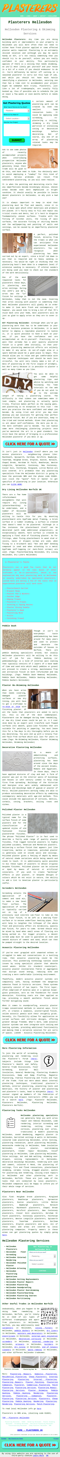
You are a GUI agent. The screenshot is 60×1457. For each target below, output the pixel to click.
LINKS (28, 16)
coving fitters (43, 1328)
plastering (20, 180)
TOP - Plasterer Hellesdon (15, 1418)
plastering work (40, 104)
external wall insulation (45, 1336)
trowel (41, 240)
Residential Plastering (14, 1377)
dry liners (52, 1331)
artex (5, 288)
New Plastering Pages (16, 1438)
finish (5, 296)
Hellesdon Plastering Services (25, 1240)
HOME (22, 16)
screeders (7, 1342)
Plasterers (44, 1399)
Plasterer (19, 1385)
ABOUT (35, 16)
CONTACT (43, 16)
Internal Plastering (45, 1379)
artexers (20, 1344)
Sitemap (3, 1438)
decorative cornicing (30, 1339)
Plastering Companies (28, 1396)
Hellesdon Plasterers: (14, 39)
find (11, 1197)
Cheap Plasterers (38, 1377)
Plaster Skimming (37, 1390)
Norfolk (19, 1178)
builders (48, 1344)
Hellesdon (28, 452)
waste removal (35, 1350)
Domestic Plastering (46, 1374)
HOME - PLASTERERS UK (30, 1430)
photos (23, 150)
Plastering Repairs (20, 1374)
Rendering (38, 1393)
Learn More (38, 1456)
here (21, 1100)
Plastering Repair (47, 1388)
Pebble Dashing (21, 1393)
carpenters (7, 1328)
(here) (34, 1059)
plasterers (43, 313)
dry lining (19, 1347)
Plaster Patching (35, 1382)
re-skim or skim (11, 707)
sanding (17, 267)
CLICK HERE (16, 484)
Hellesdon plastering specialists (39, 1115)
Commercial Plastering (38, 1385)
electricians (8, 1336)
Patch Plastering (45, 1404)
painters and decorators (30, 1333)
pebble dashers (22, 1331)
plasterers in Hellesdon (23, 195)
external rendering (42, 1342)
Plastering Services (25, 1388)
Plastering (23, 1379)
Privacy (56, 1438)
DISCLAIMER (52, 16)
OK (47, 1456)
